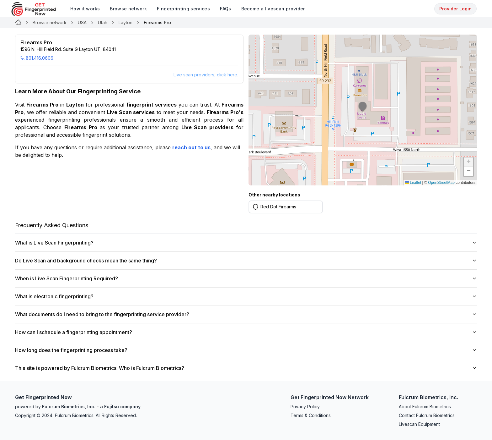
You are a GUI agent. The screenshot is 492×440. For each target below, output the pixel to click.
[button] (363, 110)
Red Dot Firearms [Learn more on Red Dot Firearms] (278, 206)
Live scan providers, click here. (206, 74)
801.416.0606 (36, 58)
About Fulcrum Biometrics (425, 406)
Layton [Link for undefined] (125, 22)
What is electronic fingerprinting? (246, 296)
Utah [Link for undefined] (102, 22)
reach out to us (191, 147)
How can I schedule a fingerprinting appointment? (246, 332)
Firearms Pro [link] (157, 22)
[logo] (38, 9)
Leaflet (413, 182)
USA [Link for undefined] (82, 22)
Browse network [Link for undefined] (50, 22)
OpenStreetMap (441, 182)
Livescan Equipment (419, 424)
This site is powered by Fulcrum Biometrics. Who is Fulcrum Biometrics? (246, 368)
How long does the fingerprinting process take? (246, 350)
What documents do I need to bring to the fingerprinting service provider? (246, 314)
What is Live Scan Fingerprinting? (246, 242)
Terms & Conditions (311, 415)
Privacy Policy (305, 406)
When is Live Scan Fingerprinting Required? (246, 278)
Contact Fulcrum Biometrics (427, 415)
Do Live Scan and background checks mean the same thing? (246, 260)
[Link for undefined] (18, 22)
